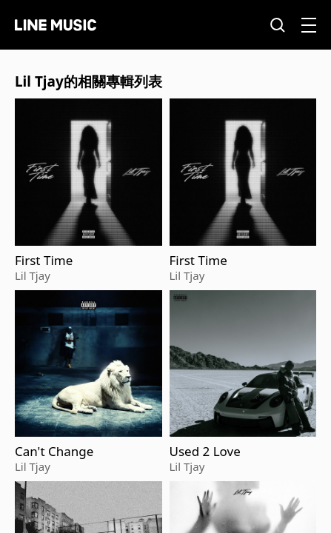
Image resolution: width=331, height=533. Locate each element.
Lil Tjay (32, 275)
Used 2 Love (205, 451)
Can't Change (54, 451)
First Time (44, 260)
